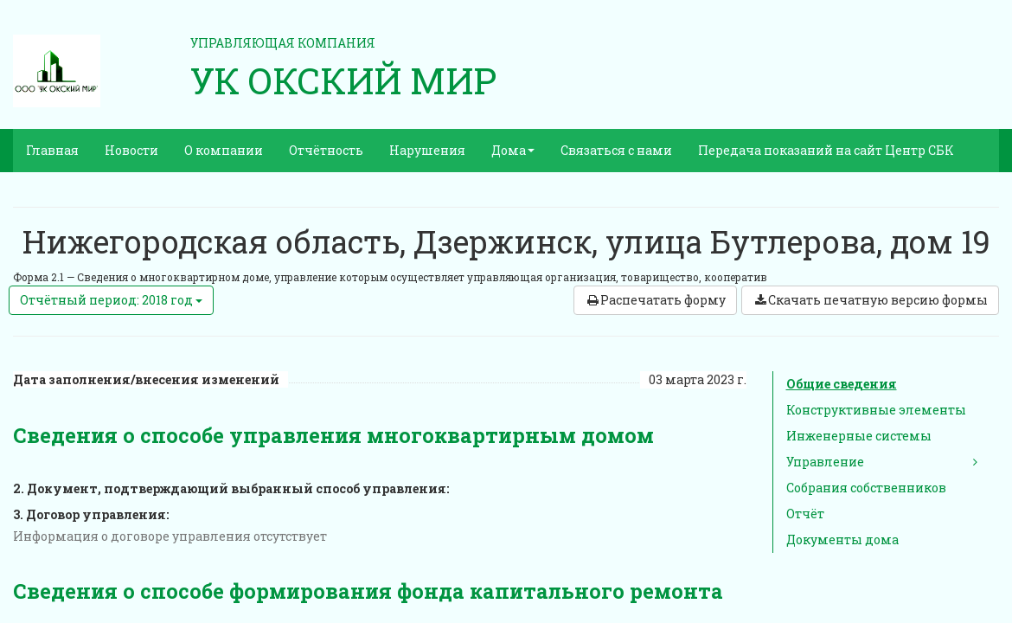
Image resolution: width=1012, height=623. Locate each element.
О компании (223, 150)
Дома (513, 150)
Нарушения (427, 150)
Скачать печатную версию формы (870, 300)
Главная (52, 150)
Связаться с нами (616, 150)
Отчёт (805, 513)
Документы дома (842, 539)
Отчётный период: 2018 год (111, 300)
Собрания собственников (866, 487)
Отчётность (326, 150)
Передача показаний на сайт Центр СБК (826, 150)
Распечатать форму (655, 300)
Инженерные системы (859, 435)
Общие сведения (841, 384)
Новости (131, 150)
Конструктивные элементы (876, 409)
